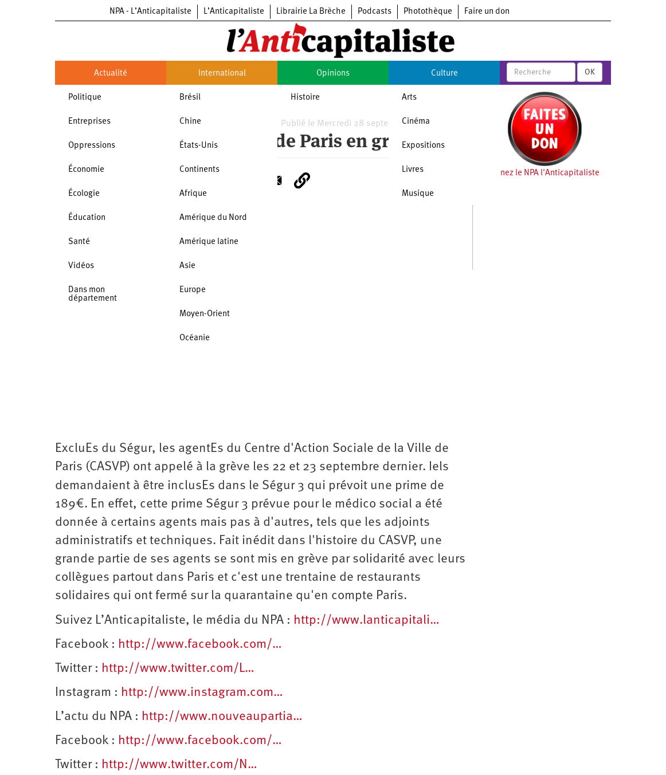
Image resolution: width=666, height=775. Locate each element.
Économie (86, 170)
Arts (409, 97)
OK (590, 72)
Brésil (190, 97)
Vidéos (81, 266)
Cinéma (416, 121)
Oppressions (91, 145)
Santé (79, 242)
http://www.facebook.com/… (200, 644)
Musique (418, 194)
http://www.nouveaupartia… (222, 716)
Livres (413, 170)
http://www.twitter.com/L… (177, 668)
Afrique (193, 194)
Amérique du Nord (213, 218)
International (222, 73)
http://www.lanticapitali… (366, 620)
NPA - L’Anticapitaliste (150, 11)
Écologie (84, 194)
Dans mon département (92, 294)
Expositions (423, 145)
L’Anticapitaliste (233, 11)
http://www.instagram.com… (202, 692)
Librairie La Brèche (311, 11)
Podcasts (374, 11)
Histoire (305, 97)
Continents (199, 170)
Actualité (110, 73)
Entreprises (89, 121)
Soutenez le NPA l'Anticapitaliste (539, 173)
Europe (192, 290)
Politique (84, 97)
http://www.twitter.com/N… (179, 765)
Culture (444, 73)
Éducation (86, 218)
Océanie (194, 338)
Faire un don (487, 11)
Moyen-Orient (204, 314)
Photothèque (427, 11)
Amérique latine (208, 242)
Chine (190, 121)
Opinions (333, 73)
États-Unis (198, 145)
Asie (187, 266)
